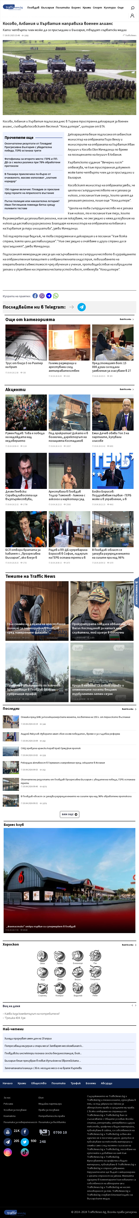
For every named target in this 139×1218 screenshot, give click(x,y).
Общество (39, 1083)
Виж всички (125, 319)
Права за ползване (49, 1110)
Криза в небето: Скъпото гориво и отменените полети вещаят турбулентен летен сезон (98, 689)
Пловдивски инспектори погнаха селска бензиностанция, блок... (43, 1053)
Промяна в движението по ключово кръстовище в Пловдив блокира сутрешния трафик (33, 689)
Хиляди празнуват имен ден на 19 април (28, 1039)
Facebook (35, 295)
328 (43, 755)
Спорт (97, 8)
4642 (110, 504)
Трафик (76, 1083)
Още (120, 8)
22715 (25, 637)
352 (43, 769)
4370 (43, 786)
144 (43, 724)
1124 (23, 446)
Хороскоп (11, 944)
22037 (67, 446)
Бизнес (76, 8)
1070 (110, 563)
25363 (67, 504)
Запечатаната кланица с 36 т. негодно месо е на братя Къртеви (43, 1068)
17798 (24, 504)
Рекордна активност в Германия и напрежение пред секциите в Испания (63, 763)
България (47, 8)
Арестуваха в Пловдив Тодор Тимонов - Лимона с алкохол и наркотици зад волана (67, 496)
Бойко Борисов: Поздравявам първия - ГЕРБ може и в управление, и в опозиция (111, 496)
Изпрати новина (136, 592)
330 (23, 372)
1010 (67, 376)
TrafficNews (130, 35)
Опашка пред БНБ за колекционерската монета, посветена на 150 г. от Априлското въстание (75, 717)
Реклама (8, 1104)
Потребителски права (52, 1116)
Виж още (69, 814)
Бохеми (91, 1083)
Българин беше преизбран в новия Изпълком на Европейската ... (43, 1061)
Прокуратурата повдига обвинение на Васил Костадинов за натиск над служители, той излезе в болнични (101, 628)
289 (109, 376)
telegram (49, 295)
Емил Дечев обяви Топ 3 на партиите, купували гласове (110, 437)
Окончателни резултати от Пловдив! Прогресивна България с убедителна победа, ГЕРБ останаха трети (78, 781)
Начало (8, 1083)
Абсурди (106, 1083)
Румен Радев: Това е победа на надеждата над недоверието (25, 437)
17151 (25, 699)
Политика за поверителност (20, 1122)
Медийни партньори (50, 1104)
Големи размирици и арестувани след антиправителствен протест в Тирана (64, 367)
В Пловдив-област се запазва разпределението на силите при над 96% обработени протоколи (111, 554)
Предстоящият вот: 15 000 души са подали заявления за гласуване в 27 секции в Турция (111, 367)
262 (43, 741)
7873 (90, 699)
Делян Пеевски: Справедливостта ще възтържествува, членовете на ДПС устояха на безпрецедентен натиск (25, 496)
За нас (7, 1098)
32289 (90, 637)
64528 (24, 930)
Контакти (10, 1116)
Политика (63, 8)
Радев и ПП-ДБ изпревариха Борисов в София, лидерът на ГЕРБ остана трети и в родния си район (68, 554)
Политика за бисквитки (52, 1122)
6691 (110, 446)
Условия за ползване (15, 1110)
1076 (43, 803)
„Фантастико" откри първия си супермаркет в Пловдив (40, 926)
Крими (87, 8)
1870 (67, 563)
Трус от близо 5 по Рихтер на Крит (24, 365)
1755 (23, 563)
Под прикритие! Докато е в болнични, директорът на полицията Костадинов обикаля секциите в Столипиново (68, 437)
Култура (110, 8)
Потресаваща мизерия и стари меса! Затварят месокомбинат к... (44, 1046)
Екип (41, 1098)
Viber (42, 296)
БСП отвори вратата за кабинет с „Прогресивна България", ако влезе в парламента (23, 554)
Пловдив (33, 8)
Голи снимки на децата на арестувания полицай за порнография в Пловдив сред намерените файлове (36, 628)
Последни (11, 708)
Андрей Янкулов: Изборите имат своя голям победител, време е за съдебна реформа (70, 734)
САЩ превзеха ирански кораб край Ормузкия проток (51, 748)
